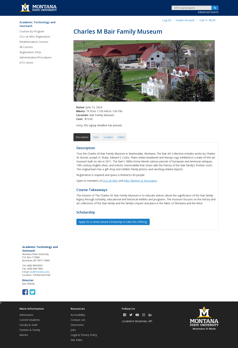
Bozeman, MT (143, 321)
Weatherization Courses (34, 42)
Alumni (24, 335)
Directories (77, 325)
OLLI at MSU (110, 180)
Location (108, 137)
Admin (121, 137)
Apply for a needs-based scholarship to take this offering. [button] (113, 222)
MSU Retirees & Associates (140, 180)
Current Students (30, 320)
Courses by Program (32, 31)
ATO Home (26, 62)
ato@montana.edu (39, 271)
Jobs (73, 330)
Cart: (208, 20)
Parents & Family (30, 330)
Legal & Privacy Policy (84, 335)
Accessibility (78, 315)
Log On (166, 20)
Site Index (76, 340)
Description (81, 137)
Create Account (185, 20)
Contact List (78, 320)
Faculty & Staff (28, 325)
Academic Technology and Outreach (37, 24)
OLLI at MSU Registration (35, 36)
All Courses (26, 47)
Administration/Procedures (36, 57)
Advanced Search (208, 12)
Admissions (26, 315)
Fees (96, 137)
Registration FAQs (30, 52)
